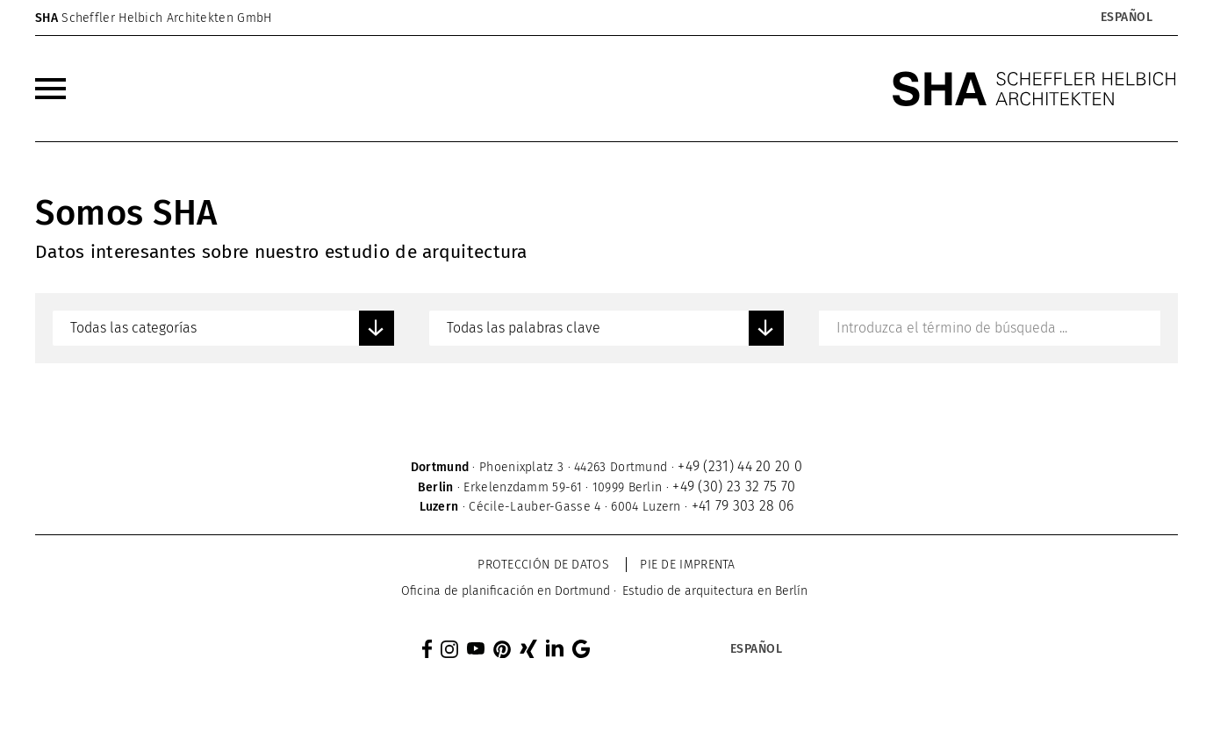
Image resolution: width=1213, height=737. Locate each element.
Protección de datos (543, 564)
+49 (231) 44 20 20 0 (740, 466)
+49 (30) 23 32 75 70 (733, 486)
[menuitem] (1126, 17)
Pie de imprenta (688, 564)
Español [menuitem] (1127, 17)
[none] (1069, 17)
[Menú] (50, 88)
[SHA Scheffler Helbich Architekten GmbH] (1035, 88)
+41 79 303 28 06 (743, 505)
